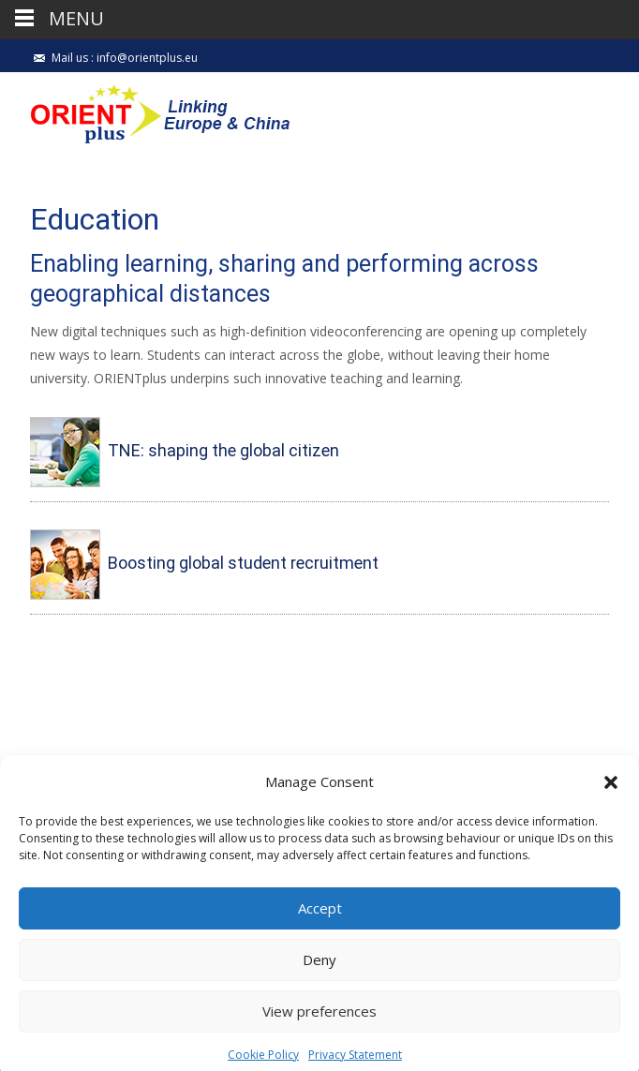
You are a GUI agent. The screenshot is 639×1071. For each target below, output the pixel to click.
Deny (319, 975)
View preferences (319, 1027)
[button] (611, 797)
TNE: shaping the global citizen (223, 451)
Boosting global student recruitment (243, 563)
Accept (320, 924)
